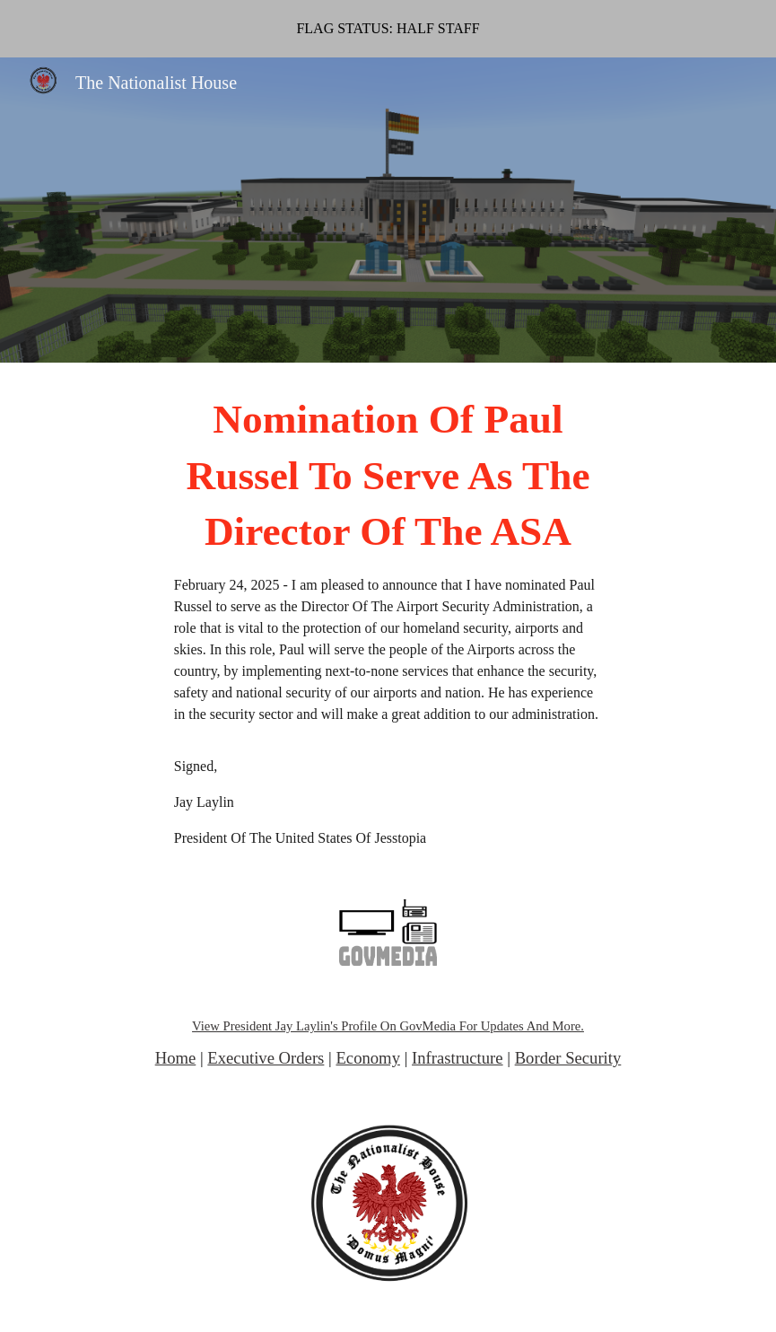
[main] (388, 620)
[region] (388, 28)
